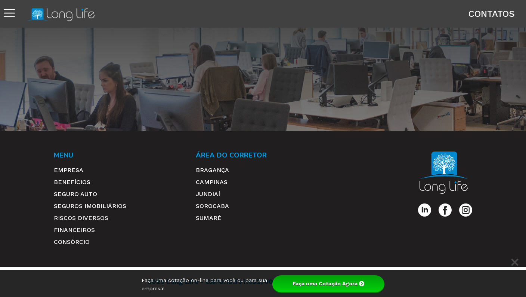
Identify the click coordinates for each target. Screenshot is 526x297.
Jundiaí (208, 194)
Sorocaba (212, 205)
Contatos (491, 14)
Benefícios (72, 182)
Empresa (68, 170)
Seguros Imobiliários (90, 205)
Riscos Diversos (81, 217)
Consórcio (72, 241)
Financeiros (74, 229)
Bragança (212, 170)
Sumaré (209, 217)
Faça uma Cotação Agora (328, 284)
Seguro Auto (75, 194)
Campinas (212, 182)
